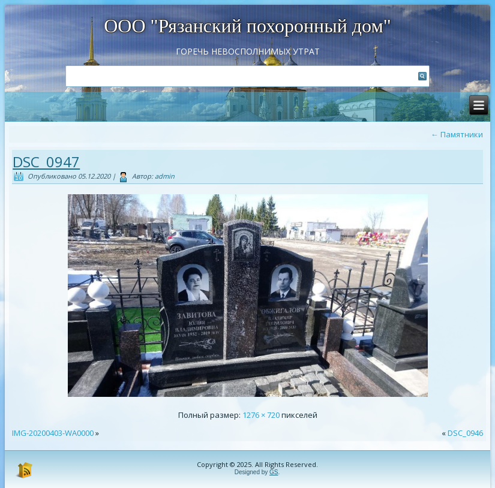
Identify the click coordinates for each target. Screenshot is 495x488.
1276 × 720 (261, 414)
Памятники (457, 134)
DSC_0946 (465, 432)
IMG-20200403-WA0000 (53, 432)
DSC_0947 (46, 161)
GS (273, 472)
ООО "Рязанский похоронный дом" (247, 26)
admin (165, 175)
